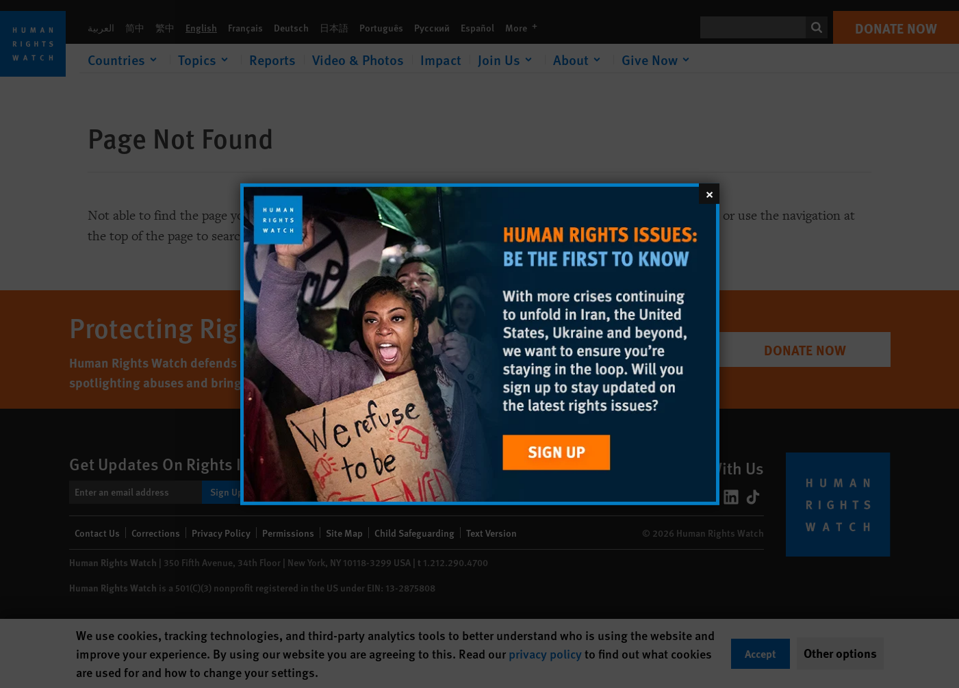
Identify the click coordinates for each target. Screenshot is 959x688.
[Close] (709, 193)
